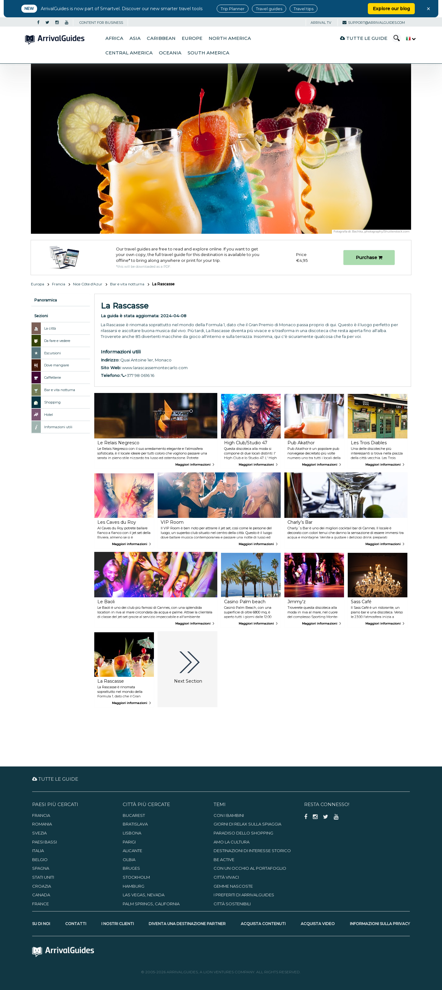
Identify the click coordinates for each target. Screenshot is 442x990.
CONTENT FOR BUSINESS (101, 22)
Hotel (48, 414)
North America (230, 38)
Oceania (170, 53)
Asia (135, 38)
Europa (37, 284)
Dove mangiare (56, 365)
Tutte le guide (363, 38)
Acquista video (318, 923)
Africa (114, 38)
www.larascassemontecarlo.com (155, 367)
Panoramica (45, 300)
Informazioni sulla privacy (380, 923)
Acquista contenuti (263, 923)
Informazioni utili (58, 427)
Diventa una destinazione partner (187, 923)
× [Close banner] (428, 9)
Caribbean (161, 38)
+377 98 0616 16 (137, 375)
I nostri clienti (117, 923)
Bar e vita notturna (127, 284)
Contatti (75, 923)
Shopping (52, 402)
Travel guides (269, 8)
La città (50, 328)
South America (208, 53)
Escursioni (52, 353)
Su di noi (41, 923)
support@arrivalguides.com (373, 22)
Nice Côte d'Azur (87, 284)
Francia (58, 284)
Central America (129, 53)
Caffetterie (52, 377)
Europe (192, 38)
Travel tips (303, 8)
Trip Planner (232, 8)
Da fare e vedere (57, 341)
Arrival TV (321, 22)
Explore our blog (391, 8)
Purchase (369, 257)
